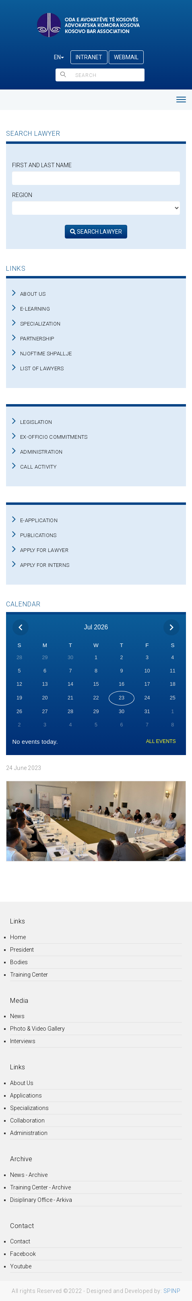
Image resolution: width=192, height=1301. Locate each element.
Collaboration (27, 1120)
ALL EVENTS (161, 741)
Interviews (22, 1041)
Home (18, 937)
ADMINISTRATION (41, 452)
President (22, 949)
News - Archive (28, 1175)
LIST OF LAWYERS (42, 368)
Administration (28, 1133)
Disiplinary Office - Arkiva (41, 1200)
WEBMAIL (126, 57)
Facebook (23, 1254)
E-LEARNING (35, 309)
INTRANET (89, 57)
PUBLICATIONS (38, 535)
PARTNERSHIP (37, 339)
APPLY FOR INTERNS (44, 565)
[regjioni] (96, 208)
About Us (21, 1083)
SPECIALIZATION (40, 324)
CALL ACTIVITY (38, 467)
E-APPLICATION (39, 520)
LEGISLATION (36, 422)
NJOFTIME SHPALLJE (46, 354)
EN (59, 57)
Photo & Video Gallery (37, 1028)
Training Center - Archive (40, 1187)
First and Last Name (42, 165)
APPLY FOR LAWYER (44, 550)
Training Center (29, 974)
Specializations (29, 1108)
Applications (26, 1095)
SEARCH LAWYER (96, 231)
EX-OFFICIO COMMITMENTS (54, 437)
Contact (20, 1241)
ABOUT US (32, 294)
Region (22, 195)
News (17, 1016)
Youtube (20, 1266)
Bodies (19, 962)
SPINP (172, 1291)
